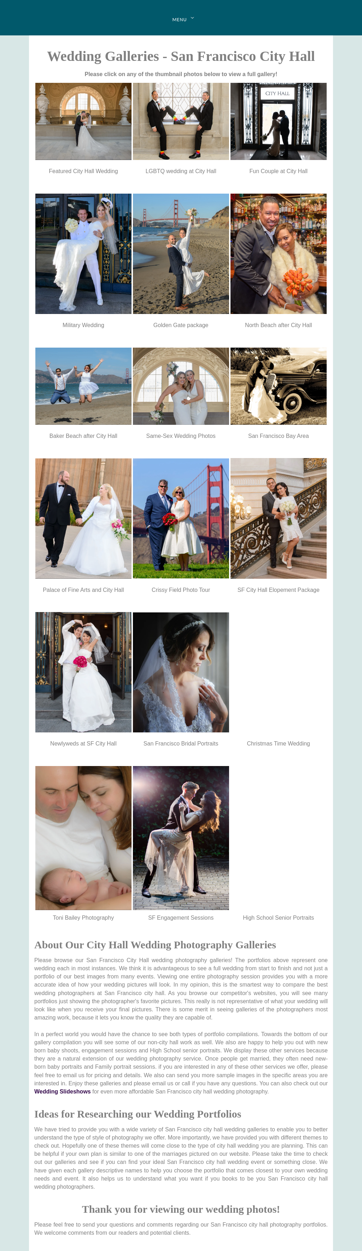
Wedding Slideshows (62, 1092)
